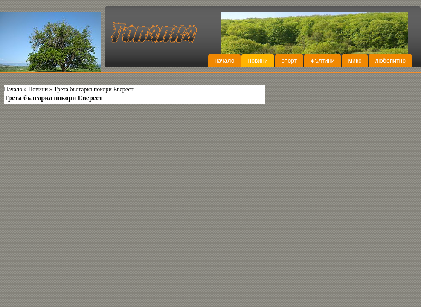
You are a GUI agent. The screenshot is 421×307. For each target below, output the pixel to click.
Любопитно (390, 60)
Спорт (289, 60)
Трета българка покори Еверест (93, 89)
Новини (257, 60)
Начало (224, 60)
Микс (354, 60)
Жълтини (322, 60)
